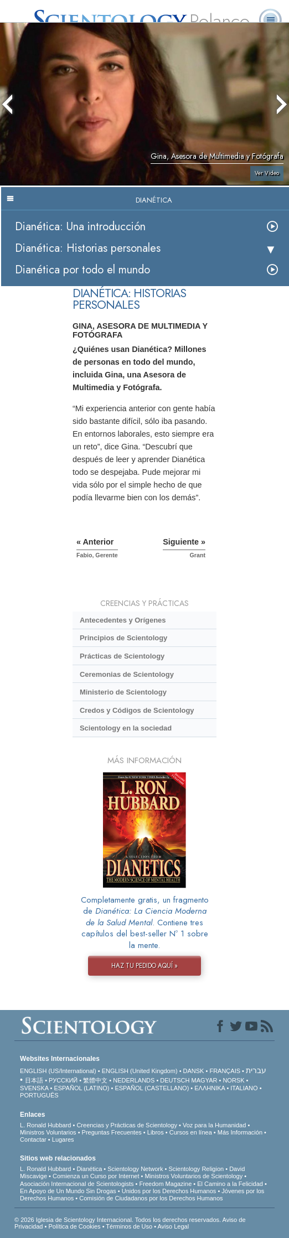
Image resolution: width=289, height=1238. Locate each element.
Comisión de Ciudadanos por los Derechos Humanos (151, 1198)
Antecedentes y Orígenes (123, 620)
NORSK (233, 1080)
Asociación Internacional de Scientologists (76, 1183)
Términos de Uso (129, 1226)
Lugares (63, 1139)
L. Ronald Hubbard (45, 1125)
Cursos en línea (190, 1132)
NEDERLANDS (133, 1080)
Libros (155, 1132)
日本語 (34, 1080)
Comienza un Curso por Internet (96, 1176)
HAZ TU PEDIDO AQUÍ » (144, 965)
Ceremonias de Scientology (127, 674)
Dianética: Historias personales (88, 248)
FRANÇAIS (224, 1071)
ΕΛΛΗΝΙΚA (209, 1088)
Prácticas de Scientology (122, 656)
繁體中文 (95, 1080)
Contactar (33, 1139)
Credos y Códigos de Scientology (137, 710)
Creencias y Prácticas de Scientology (126, 1125)
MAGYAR (205, 1080)
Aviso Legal (173, 1226)
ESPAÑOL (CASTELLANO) (152, 1088)
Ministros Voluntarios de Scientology (193, 1176)
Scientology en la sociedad (126, 728)
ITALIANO (243, 1088)
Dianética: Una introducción (80, 227)
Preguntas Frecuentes (112, 1132)
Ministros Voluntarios (48, 1132)
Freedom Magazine (166, 1183)
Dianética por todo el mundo (82, 270)
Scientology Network (135, 1169)
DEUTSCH (174, 1080)
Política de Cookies (74, 1226)
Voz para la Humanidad (214, 1125)
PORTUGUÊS (39, 1095)
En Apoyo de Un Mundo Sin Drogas (68, 1191)
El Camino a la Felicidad (230, 1183)
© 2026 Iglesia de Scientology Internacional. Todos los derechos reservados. (118, 1219)
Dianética (89, 1169)
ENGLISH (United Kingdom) (140, 1071)
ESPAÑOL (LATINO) (81, 1088)
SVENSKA (34, 1088)
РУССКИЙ (63, 1080)
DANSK (193, 1071)
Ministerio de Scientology (123, 692)
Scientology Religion (196, 1169)
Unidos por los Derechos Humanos (169, 1191)
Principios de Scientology (123, 638)
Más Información (240, 1132)
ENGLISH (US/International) (58, 1071)
